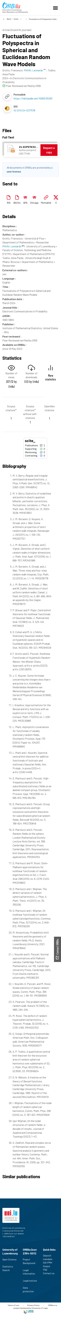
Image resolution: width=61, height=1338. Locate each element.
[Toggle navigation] (55, 7)
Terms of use (13, 1305)
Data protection (29, 1289)
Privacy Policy (33, 1305)
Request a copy (49, 150)
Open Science (9, 1261)
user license (14, 171)
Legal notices (30, 1282)
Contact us (50, 1273)
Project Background (29, 1263)
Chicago (34, 202)
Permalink (46, 202)
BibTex (17, 202)
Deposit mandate (49, 1257)
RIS (9, 202)
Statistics (9, 1266)
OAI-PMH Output (48, 1264)
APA (25, 202)
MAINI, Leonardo (13, 246)
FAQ (46, 1269)
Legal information (29, 1273)
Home (16, 19)
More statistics (50, 377)
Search (7, 1270)
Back (9, 19)
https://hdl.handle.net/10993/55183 (33, 98)
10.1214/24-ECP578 (24, 110)
